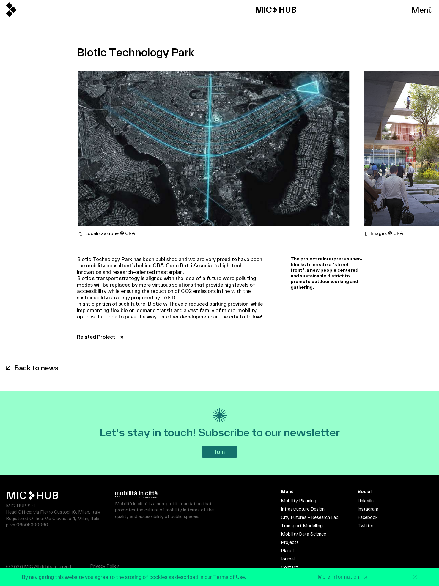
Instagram (368, 508)
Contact (289, 567)
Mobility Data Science (303, 533)
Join (219, 451)
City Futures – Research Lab (310, 517)
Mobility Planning (298, 500)
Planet (287, 550)
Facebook (367, 517)
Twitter (365, 525)
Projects (290, 542)
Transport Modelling (302, 525)
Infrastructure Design (303, 508)
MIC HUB (276, 10)
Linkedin (366, 500)
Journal (288, 558)
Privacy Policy (104, 565)
